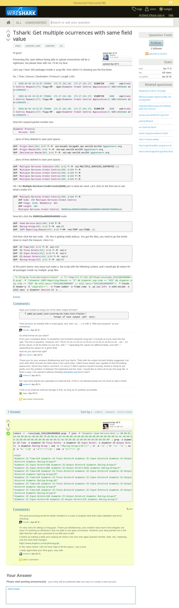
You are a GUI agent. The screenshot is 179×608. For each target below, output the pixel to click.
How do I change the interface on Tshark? (153, 133)
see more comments (33, 399)
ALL (19, 22)
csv (61, 46)
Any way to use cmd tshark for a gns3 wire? (154, 114)
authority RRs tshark (146, 121)
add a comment (31, 559)
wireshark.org (70, 372)
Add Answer (14, 589)
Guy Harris (27, 355)
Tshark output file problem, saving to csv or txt (155, 145)
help (171, 15)
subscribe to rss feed (158, 53)
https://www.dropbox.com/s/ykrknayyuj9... (40, 543)
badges (168, 9)
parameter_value (33, 46)
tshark (17, 46)
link (131, 509)
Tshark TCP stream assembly (149, 139)
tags (139, 9)
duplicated (50, 46)
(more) (16, 297)
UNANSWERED (36, 22)
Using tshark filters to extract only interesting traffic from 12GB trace (155, 107)
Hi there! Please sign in (151, 15)
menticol (113, 55)
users (153, 9)
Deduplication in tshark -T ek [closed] (152, 90)
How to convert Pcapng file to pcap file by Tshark (156, 151)
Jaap (25, 393)
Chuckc (26, 330)
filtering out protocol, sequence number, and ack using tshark (155, 98)
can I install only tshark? (147, 127)
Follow (156, 43)
